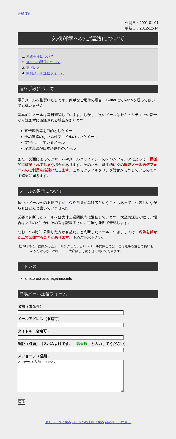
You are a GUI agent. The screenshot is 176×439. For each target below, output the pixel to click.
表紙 (21, 14)
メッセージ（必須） (34, 356)
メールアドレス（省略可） (40, 319)
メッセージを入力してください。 (75, 379)
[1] (67, 208)
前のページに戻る (118, 429)
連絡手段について (40, 56)
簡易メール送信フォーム (45, 73)
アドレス (33, 68)
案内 (28, 14)
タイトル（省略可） (34, 331)
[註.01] (23, 246)
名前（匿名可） (30, 306)
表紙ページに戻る (58, 429)
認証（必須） (29, 344)
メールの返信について (43, 62)
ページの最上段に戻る (88, 429)
